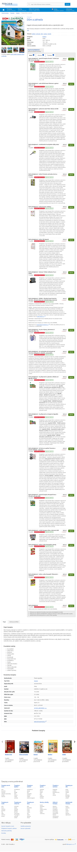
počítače (54, 791)
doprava (54, 806)
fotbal (41, 792)
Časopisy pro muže (4, 803)
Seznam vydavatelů (25, 828)
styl (2, 812)
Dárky (59, 9)
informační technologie (55, 811)
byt (15, 791)
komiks (67, 791)
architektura (17, 789)
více (28, 30)
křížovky (16, 809)
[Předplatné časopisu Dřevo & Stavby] (24, 743)
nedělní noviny (43, 809)
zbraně (54, 795)
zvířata (67, 798)
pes (66, 793)
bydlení (34, 34)
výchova (29, 816)
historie (29, 795)
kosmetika (29, 807)
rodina (28, 812)
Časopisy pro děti (69, 786)
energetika (55, 809)
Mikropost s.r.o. (70, 844)
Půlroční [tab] (41, 55)
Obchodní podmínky (6, 830)
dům (42, 34)
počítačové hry (56, 792)
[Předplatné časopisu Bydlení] (53, 743)
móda (28, 810)
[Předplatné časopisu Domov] (38, 743)
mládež (67, 792)
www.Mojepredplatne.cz (42, 324)
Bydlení (18, 13)
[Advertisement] (38, 773)
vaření (28, 814)
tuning (2, 795)
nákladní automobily (6, 793)
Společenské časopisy (69, 803)
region (41, 812)
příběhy (16, 810)
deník (41, 808)
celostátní (42, 806)
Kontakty (3, 833)
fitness (41, 791)
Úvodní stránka (5, 13)
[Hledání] (48, 4)
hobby (15, 807)
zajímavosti (68, 814)
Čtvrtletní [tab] (50, 55)
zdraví (28, 817)
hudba (28, 796)
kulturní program (31, 798)
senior (67, 812)
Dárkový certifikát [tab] (14, 622)
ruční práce (16, 813)
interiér (49, 34)
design (15, 792)
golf (41, 793)
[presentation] (2, 742)
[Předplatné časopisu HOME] (67, 743)
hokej (41, 795)
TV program (17, 814)
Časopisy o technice (55, 786)
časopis (36, 681)
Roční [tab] (31, 55)
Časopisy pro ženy (30, 803)
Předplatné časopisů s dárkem (9, 828)
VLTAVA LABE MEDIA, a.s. (40, 708)
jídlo (28, 806)
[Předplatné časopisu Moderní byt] (10, 743)
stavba (45, 34)
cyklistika (42, 789)
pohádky (67, 795)
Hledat (67, 4)
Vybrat (71, 59)
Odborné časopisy (34, 9)
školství (54, 814)
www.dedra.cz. (40, 316)
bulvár (41, 805)
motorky (3, 792)
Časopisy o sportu (43, 786)
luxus (2, 807)
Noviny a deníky (44, 802)
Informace (70, 9)
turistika (42, 798)
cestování (16, 806)
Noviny (22, 9)
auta (2, 789)
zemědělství (55, 817)
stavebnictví (55, 813)
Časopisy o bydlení (17, 786)
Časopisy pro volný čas (17, 803)
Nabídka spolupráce (26, 826)
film (28, 792)
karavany (3, 791)
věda (54, 793)
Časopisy (11, 10)
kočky (67, 789)
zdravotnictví (55, 816)
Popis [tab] (4, 622)
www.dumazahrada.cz (39, 721)
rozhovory (42, 813)
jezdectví (42, 796)
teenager (68, 796)
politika (41, 810)
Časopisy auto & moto (5, 786)
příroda (16, 812)
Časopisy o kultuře (30, 786)
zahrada (38, 34)
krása (28, 809)
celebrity (67, 807)
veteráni (3, 796)
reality (15, 796)
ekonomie (55, 807)
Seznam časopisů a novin (7, 826)
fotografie (29, 793)
